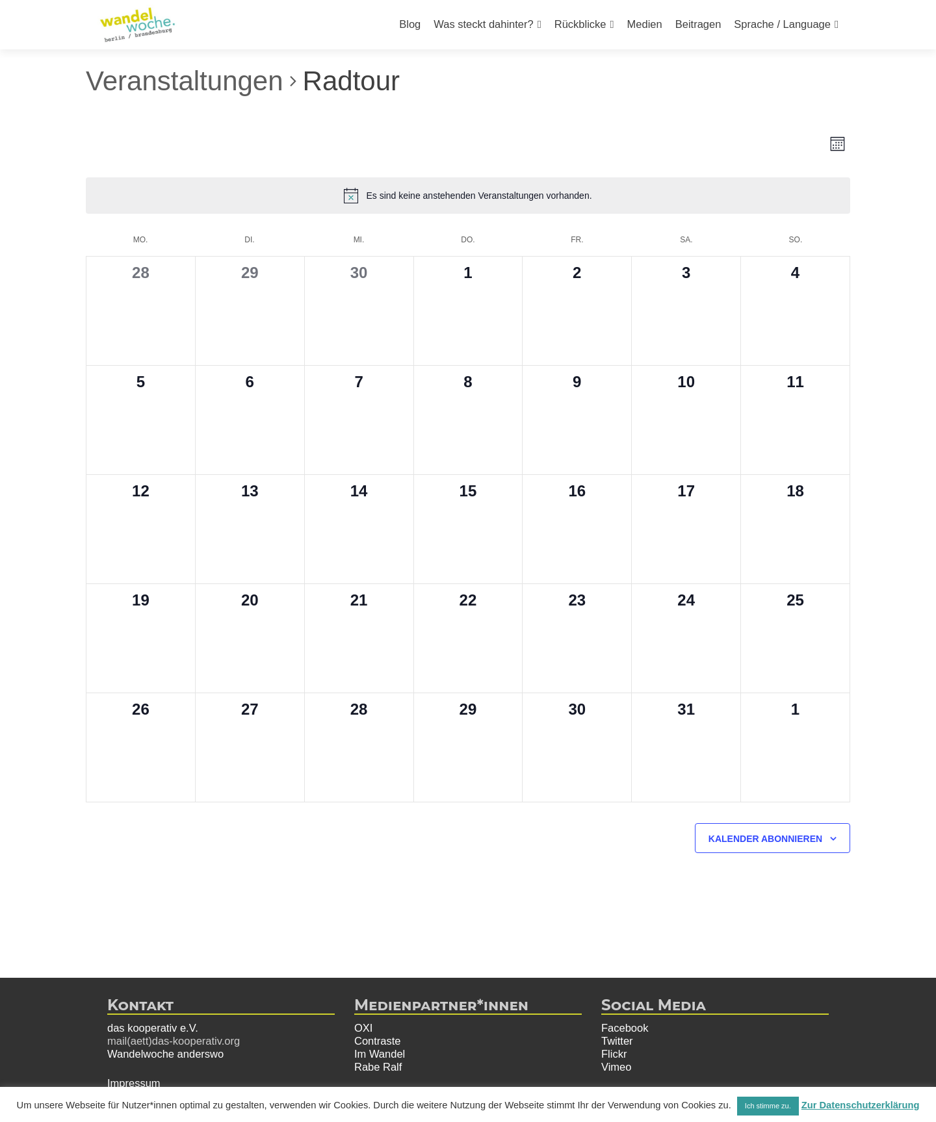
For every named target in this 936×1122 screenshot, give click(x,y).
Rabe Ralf (378, 1067)
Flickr (614, 1054)
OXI (363, 1028)
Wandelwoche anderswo (165, 1054)
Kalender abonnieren (765, 839)
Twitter (617, 1041)
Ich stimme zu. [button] (768, 1106)
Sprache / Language (782, 24)
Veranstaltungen (184, 81)
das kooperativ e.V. (152, 1028)
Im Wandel (379, 1054)
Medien (644, 24)
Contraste (377, 1041)
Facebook (624, 1028)
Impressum (134, 1083)
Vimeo (616, 1067)
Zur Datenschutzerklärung (860, 1105)
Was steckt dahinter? (483, 24)
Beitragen (698, 24)
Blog (410, 24)
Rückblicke (580, 24)
